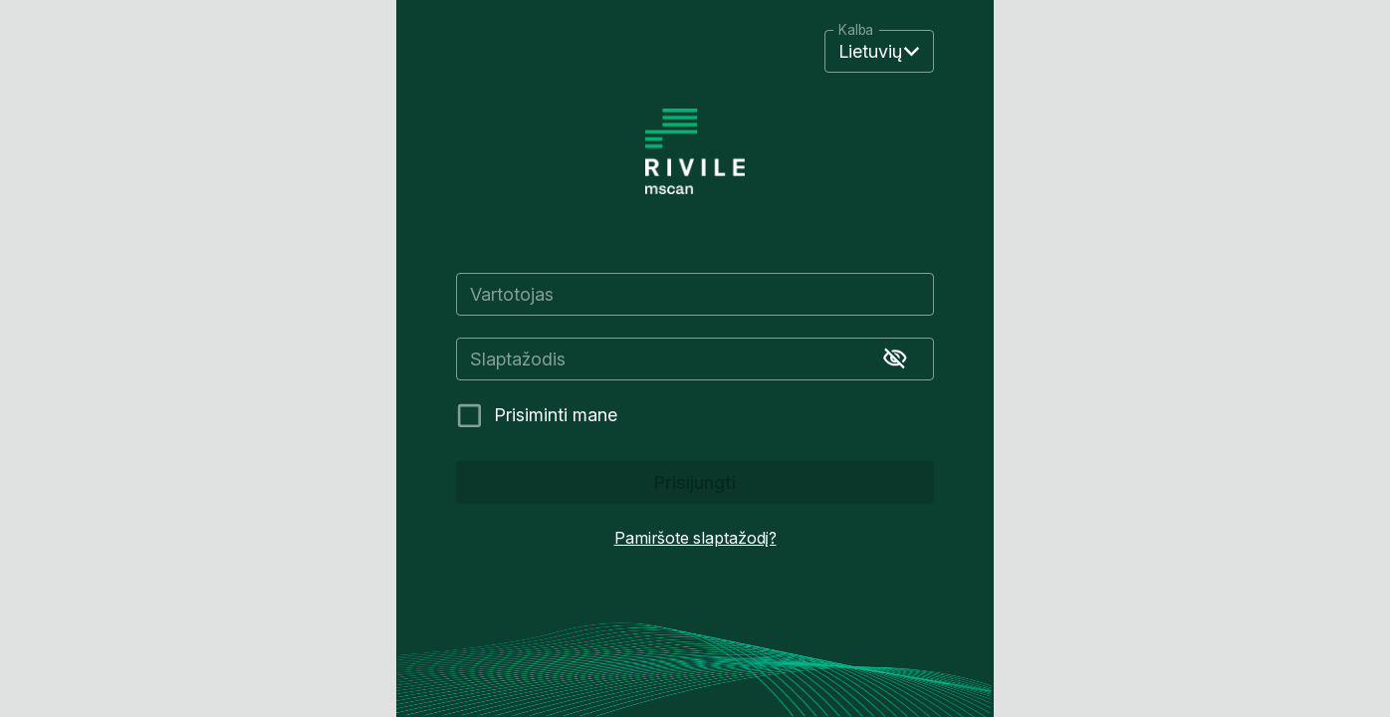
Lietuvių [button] (870, 51)
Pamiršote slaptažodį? (695, 538)
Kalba (855, 31)
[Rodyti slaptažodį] (895, 358)
